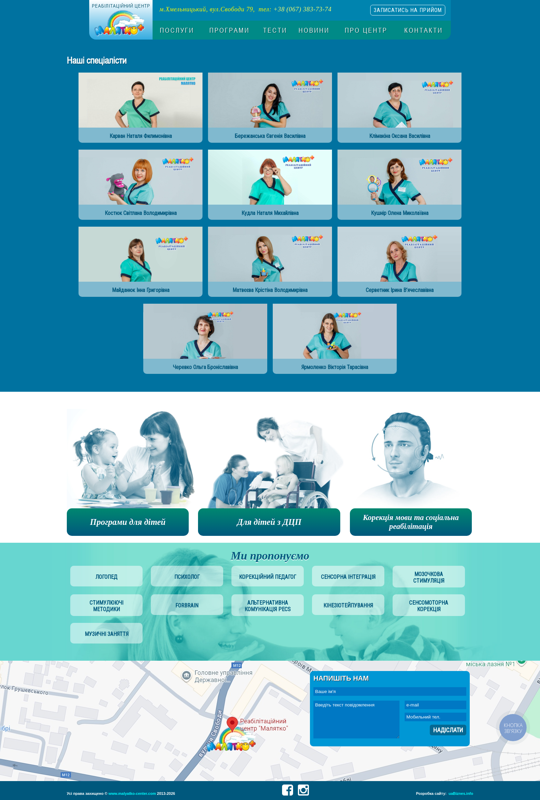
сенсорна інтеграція (348, 577)
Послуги (177, 30)
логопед (106, 577)
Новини (314, 30)
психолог (187, 577)
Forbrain (186, 605)
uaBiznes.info (460, 793)
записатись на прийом (408, 10)
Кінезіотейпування (348, 605)
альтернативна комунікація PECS (268, 606)
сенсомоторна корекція (428, 606)
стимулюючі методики (106, 606)
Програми (229, 30)
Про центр (366, 30)
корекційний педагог (267, 577)
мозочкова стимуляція (428, 577)
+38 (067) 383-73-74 (302, 9)
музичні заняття (106, 634)
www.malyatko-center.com (132, 793)
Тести (275, 30)
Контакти (423, 30)
